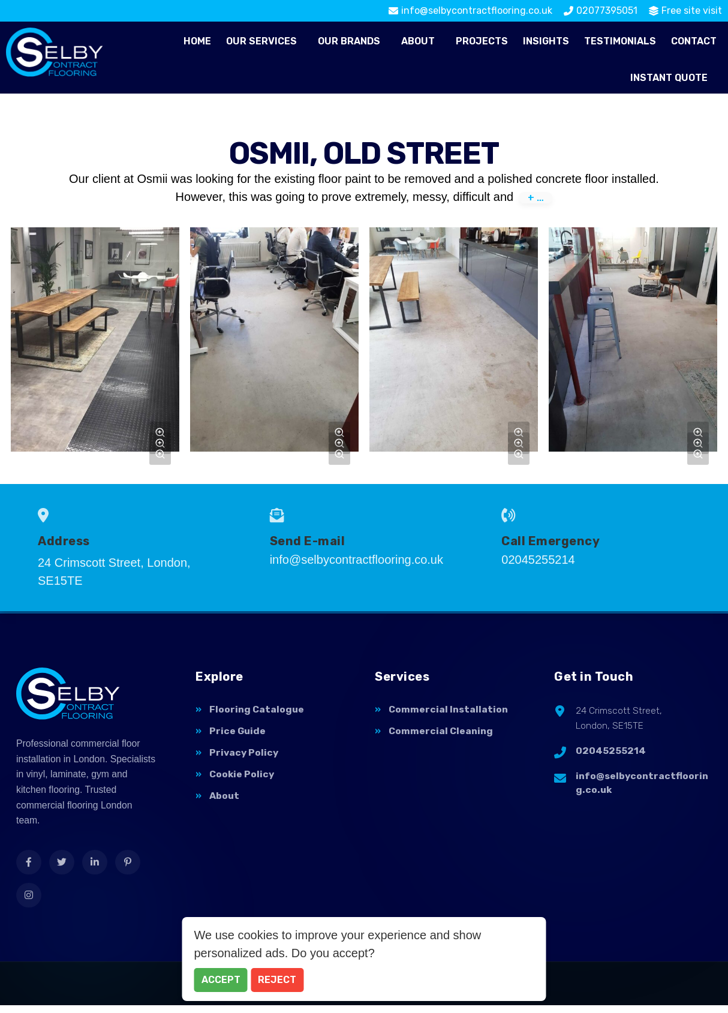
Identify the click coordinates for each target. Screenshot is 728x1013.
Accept (220, 979)
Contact (694, 41)
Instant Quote (669, 77)
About (418, 41)
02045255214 (611, 753)
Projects (482, 41)
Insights (546, 41)
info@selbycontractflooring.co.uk (642, 786)
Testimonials (620, 41)
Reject (277, 979)
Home (197, 41)
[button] (264, 41)
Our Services (261, 41)
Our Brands (349, 41)
